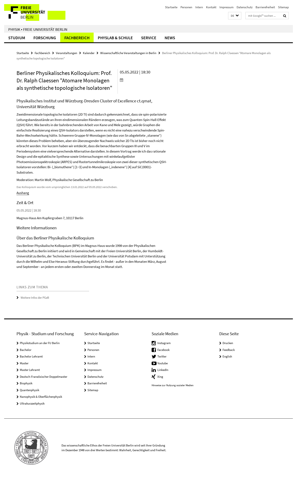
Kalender (88, 53)
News (170, 37)
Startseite (171, 7)
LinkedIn (162, 370)
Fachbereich (77, 37)
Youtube (162, 363)
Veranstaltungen (66, 53)
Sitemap (283, 7)
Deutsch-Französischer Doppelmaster (43, 377)
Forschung (44, 37)
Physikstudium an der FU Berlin (40, 343)
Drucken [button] (228, 343)
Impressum (226, 7)
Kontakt (211, 7)
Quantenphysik (29, 390)
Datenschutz (244, 7)
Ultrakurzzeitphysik (32, 403)
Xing (160, 377)
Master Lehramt (30, 370)
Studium (16, 37)
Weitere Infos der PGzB (35, 297)
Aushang (22, 193)
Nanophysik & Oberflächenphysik (41, 397)
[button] (234, 16)
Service (148, 37)
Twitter (161, 356)
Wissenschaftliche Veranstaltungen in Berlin (128, 53)
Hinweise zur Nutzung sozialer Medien (172, 385)
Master (24, 363)
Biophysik (26, 383)
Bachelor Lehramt (31, 356)
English (227, 356)
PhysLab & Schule (115, 37)
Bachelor (25, 350)
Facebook (163, 350)
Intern (199, 7)
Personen (186, 7)
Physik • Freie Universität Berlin (37, 29)
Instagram (164, 343)
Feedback (229, 350)
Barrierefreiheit (265, 7)
